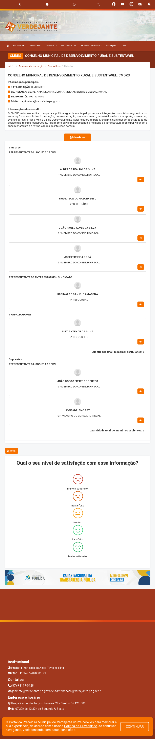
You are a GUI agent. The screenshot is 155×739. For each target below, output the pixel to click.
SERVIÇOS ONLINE (68, 46)
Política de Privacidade (80, 726)
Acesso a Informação (31, 66)
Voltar (11, 450)
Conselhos (54, 66)
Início (11, 66)
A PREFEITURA (19, 46)
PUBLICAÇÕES (112, 46)
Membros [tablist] (77, 137)
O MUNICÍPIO (35, 46)
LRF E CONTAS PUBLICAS (90, 46)
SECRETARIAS (51, 46)
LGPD (124, 46)
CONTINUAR (135, 727)
